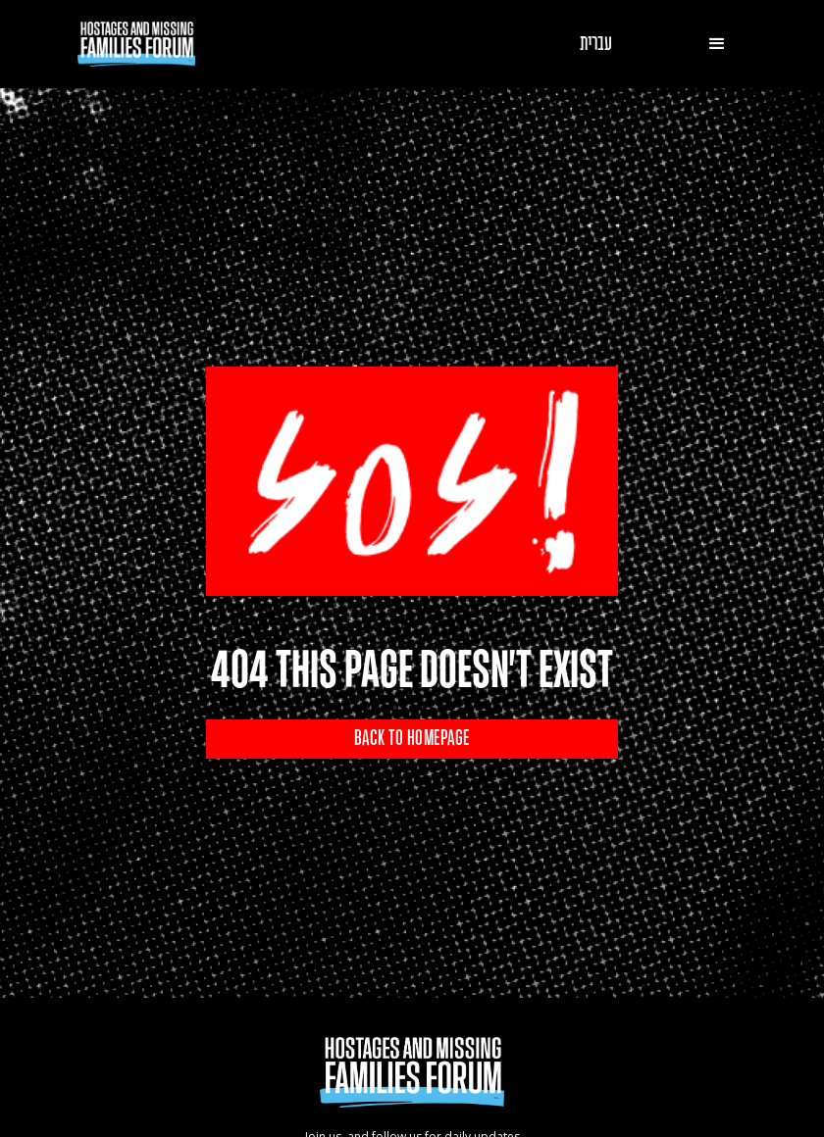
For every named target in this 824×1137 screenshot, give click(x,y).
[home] (136, 44)
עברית (596, 44)
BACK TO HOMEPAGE (412, 739)
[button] (717, 44)
